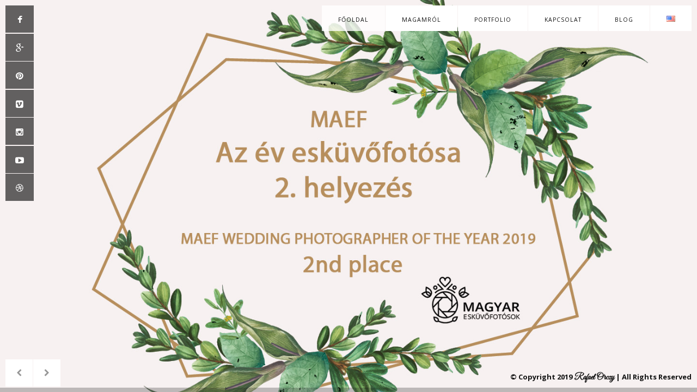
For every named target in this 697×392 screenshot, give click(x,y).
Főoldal (353, 19)
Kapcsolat (563, 19)
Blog (624, 19)
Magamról (421, 19)
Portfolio (492, 19)
